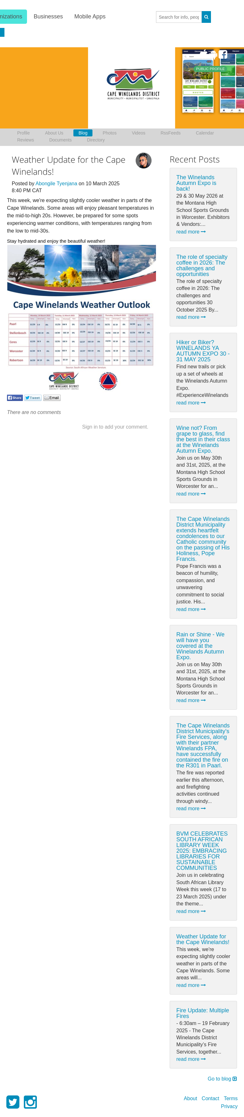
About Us (54, 132)
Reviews (25, 139)
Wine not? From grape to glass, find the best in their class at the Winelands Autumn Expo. (203, 439)
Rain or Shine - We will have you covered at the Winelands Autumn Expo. (200, 645)
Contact (210, 1098)
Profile (23, 132)
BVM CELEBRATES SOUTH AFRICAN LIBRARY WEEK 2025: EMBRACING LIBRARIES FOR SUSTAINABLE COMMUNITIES (202, 851)
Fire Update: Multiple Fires (202, 1013)
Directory (96, 139)
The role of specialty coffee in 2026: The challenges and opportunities (201, 265)
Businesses (47, 16)
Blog (82, 132)
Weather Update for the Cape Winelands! (202, 939)
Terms (231, 1098)
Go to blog (222, 1078)
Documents (60, 139)
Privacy (229, 1106)
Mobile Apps (89, 16)
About (190, 1098)
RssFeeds (170, 132)
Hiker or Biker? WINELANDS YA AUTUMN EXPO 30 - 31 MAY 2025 (203, 351)
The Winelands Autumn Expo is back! (196, 183)
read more (191, 231)
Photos (110, 132)
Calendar (205, 132)
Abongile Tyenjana (56, 183)
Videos (139, 132)
